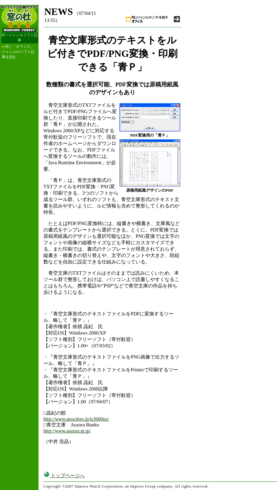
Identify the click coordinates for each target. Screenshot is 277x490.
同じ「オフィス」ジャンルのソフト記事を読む (18, 51)
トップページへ (64, 475)
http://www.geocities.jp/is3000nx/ (76, 419)
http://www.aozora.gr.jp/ (67, 430)
